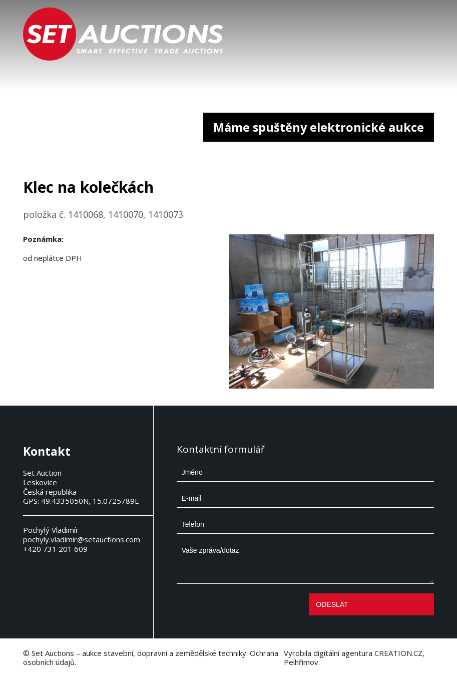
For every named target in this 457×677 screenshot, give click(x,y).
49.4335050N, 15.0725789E (90, 501)
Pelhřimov (301, 662)
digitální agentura (342, 653)
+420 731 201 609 (55, 549)
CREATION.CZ (398, 653)
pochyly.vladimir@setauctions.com (81, 539)
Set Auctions (53, 653)
